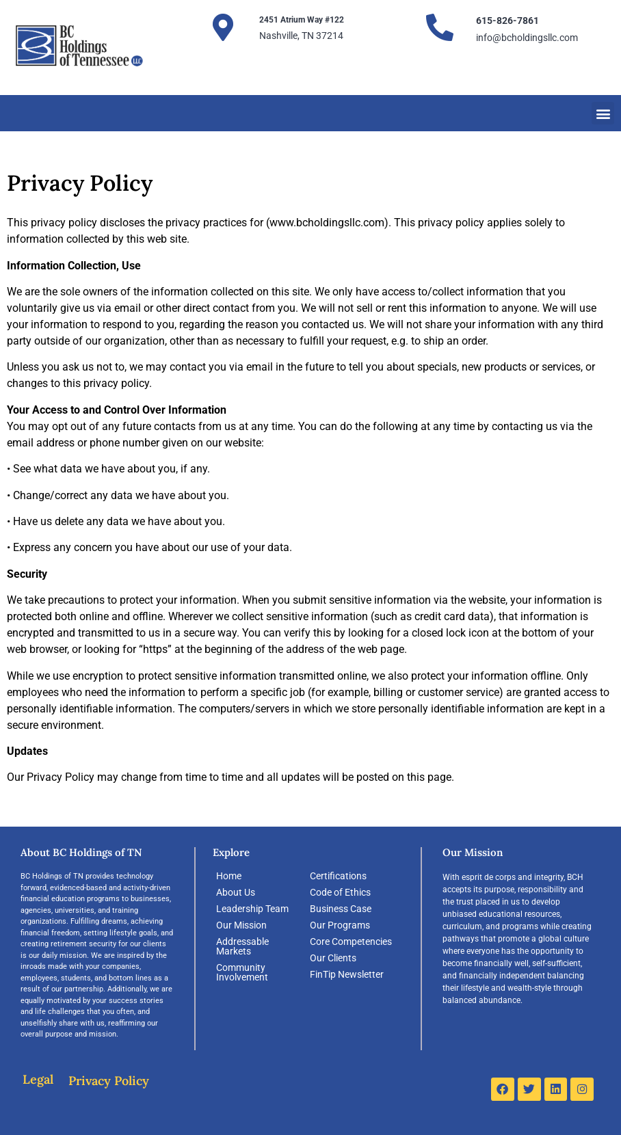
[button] (603, 113)
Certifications (338, 875)
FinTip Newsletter (347, 974)
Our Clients (333, 957)
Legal (38, 1079)
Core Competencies (351, 941)
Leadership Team (252, 908)
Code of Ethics (340, 892)
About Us (235, 892)
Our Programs (340, 925)
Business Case (340, 908)
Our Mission (241, 925)
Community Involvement (242, 972)
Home (228, 875)
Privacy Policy (108, 1081)
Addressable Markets (242, 946)
